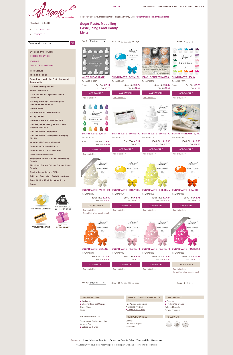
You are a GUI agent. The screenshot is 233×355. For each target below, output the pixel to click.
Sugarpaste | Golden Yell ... (159, 190)
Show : (114, 41)
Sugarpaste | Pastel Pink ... (158, 249)
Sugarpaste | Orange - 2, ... (98, 249)
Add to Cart (96, 93)
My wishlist (149, 6)
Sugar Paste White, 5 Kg (187, 133)
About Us (170, 301)
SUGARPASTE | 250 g (183, 77)
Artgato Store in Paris (136, 310)
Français (34, 23)
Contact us (76, 340)
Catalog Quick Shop (90, 327)
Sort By (85, 41)
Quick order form (167, 6)
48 (122, 41)
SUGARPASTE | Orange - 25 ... (188, 190)
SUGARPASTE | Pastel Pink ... (128, 249)
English (46, 23)
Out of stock (95, 205)
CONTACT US (39, 34)
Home (82, 17)
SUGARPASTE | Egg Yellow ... (129, 190)
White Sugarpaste (93, 77)
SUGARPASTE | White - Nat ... (128, 133)
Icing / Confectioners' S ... (158, 77)
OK (72, 43)
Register (199, 6)
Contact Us (86, 301)
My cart (117, 6)
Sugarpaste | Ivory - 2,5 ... (97, 190)
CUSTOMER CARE (42, 30)
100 (125, 41)
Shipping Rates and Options (93, 304)
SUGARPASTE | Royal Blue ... (128, 77)
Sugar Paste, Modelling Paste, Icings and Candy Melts (111, 17)
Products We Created (175, 304)
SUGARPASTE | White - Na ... (157, 133)
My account (186, 6)
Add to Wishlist (89, 98)
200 (129, 41)
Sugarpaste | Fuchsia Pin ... (188, 249)
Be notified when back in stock (96, 213)
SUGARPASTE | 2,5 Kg (94, 133)
